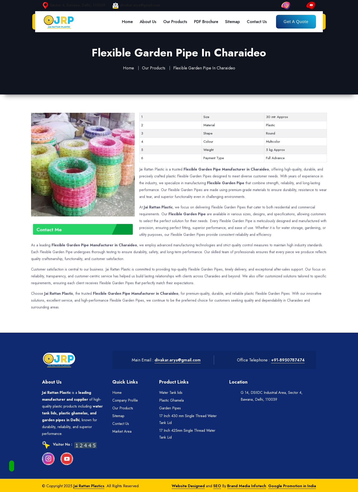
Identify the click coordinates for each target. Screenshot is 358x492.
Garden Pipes (170, 408)
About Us (148, 22)
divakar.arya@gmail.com (140, 5)
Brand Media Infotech (246, 486)
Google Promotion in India (292, 486)
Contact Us (257, 22)
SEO (217, 486)
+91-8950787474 (288, 360)
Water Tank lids (170, 392)
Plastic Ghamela (171, 400)
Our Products (175, 22)
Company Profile (125, 400)
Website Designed (188, 486)
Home (127, 22)
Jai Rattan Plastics (89, 486)
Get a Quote (296, 21)
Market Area (122, 431)
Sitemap (232, 22)
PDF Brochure (206, 22)
